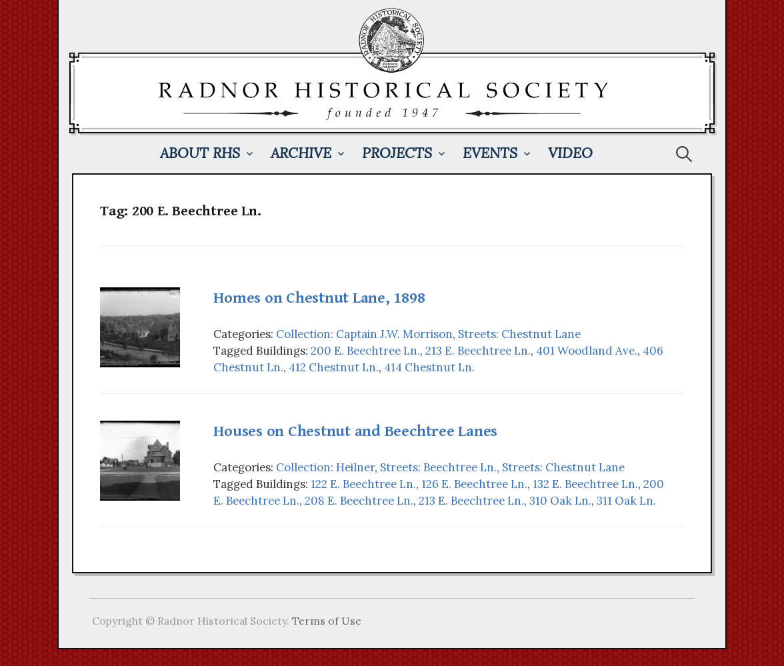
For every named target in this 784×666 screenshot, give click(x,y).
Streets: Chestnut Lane (519, 334)
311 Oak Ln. (626, 500)
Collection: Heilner (325, 467)
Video (570, 153)
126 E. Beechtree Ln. (474, 484)
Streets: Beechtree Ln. (438, 467)
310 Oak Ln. (560, 500)
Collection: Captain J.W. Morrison (364, 334)
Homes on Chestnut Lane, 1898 (319, 298)
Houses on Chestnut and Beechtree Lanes (355, 431)
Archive (301, 153)
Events (490, 153)
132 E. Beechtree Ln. (585, 484)
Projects (397, 153)
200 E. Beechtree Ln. (365, 350)
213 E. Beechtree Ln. (478, 350)
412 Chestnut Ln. (334, 367)
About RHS (200, 153)
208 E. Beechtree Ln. (359, 500)
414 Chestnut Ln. (429, 367)
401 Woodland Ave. (586, 350)
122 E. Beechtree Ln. (363, 484)
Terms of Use (326, 620)
